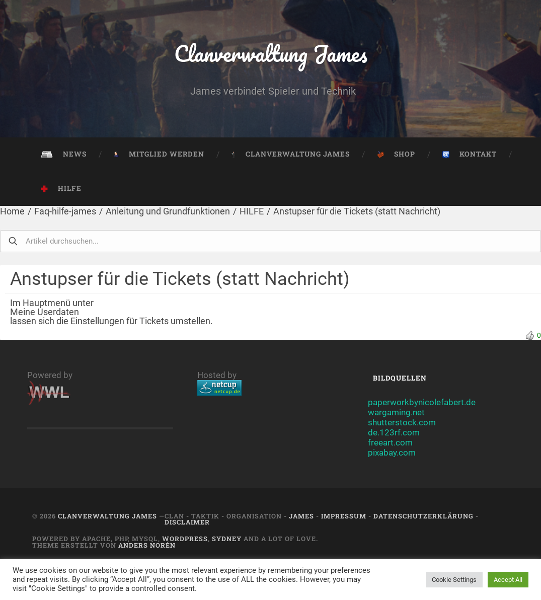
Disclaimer (187, 522)
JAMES (301, 516)
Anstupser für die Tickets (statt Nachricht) (356, 211)
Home (12, 211)
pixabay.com (392, 452)
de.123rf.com (394, 432)
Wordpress (185, 539)
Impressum (343, 516)
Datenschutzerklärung (423, 516)
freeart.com (390, 442)
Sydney (227, 539)
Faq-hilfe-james (65, 211)
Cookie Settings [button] (454, 579)
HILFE (252, 211)
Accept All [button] (508, 579)
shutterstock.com (402, 422)
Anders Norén (147, 545)
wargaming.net (396, 412)
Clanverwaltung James (270, 53)
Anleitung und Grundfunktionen (168, 211)
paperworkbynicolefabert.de (422, 402)
